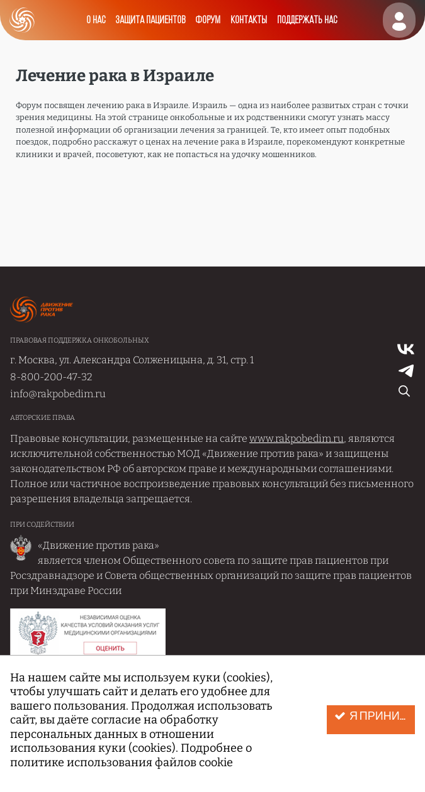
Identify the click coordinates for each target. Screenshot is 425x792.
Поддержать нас (307, 20)
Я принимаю (374, 716)
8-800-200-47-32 (51, 377)
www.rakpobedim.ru (296, 438)
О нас (95, 20)
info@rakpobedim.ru (58, 394)
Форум (207, 20)
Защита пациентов (150, 20)
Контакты (248, 20)
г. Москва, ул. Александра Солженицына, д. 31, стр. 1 (132, 360)
